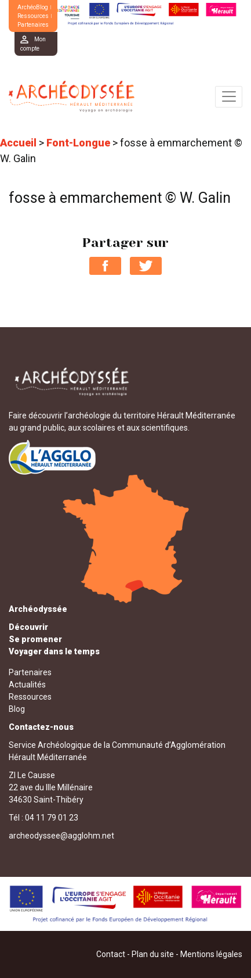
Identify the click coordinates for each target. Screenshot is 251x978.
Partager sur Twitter (146, 266)
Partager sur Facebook (105, 266)
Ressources (33, 16)
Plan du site (153, 954)
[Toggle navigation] (228, 97)
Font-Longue (78, 143)
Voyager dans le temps (54, 651)
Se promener (35, 639)
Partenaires (33, 25)
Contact (110, 954)
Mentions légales (211, 954)
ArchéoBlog (32, 7)
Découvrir (28, 627)
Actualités (27, 684)
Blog (17, 709)
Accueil (18, 143)
